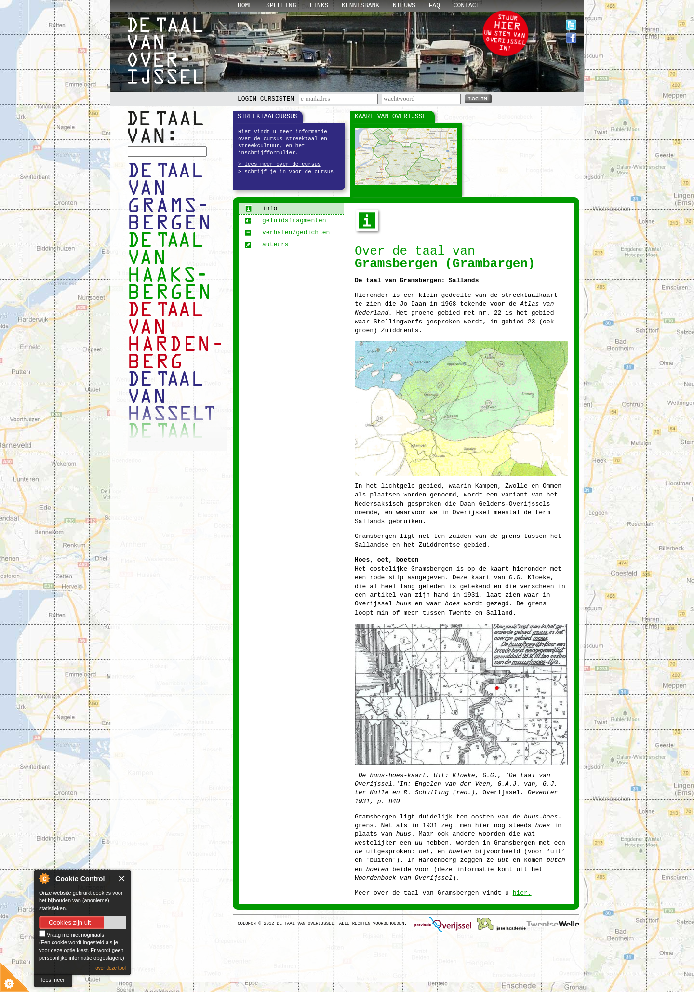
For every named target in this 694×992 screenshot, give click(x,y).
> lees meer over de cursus (279, 164)
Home (245, 5)
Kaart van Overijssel (392, 116)
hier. (522, 893)
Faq (434, 5)
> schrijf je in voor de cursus (286, 171)
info (261, 208)
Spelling (281, 5)
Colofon (247, 923)
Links (318, 5)
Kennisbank (360, 5)
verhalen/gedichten (287, 232)
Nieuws (404, 5)
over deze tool (110, 968)
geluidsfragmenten (285, 220)
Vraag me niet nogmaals (71, 935)
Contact (467, 5)
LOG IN (478, 98)
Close (122, 878)
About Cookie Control (43, 878)
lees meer (53, 980)
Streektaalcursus (268, 116)
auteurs (267, 244)
